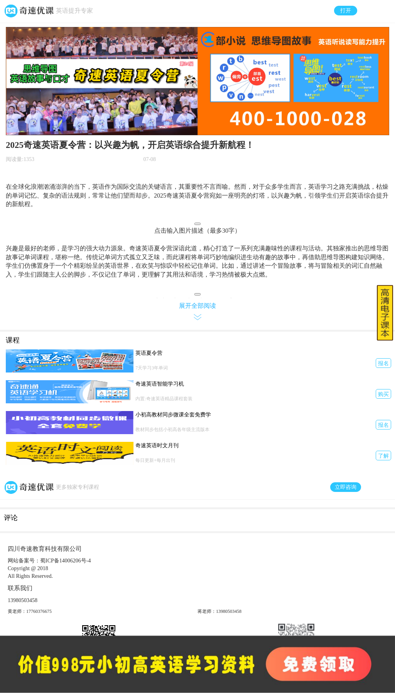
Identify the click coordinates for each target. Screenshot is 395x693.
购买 (383, 394)
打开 (345, 10)
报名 (383, 363)
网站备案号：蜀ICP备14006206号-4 (49, 561)
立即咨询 (345, 487)
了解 (383, 456)
